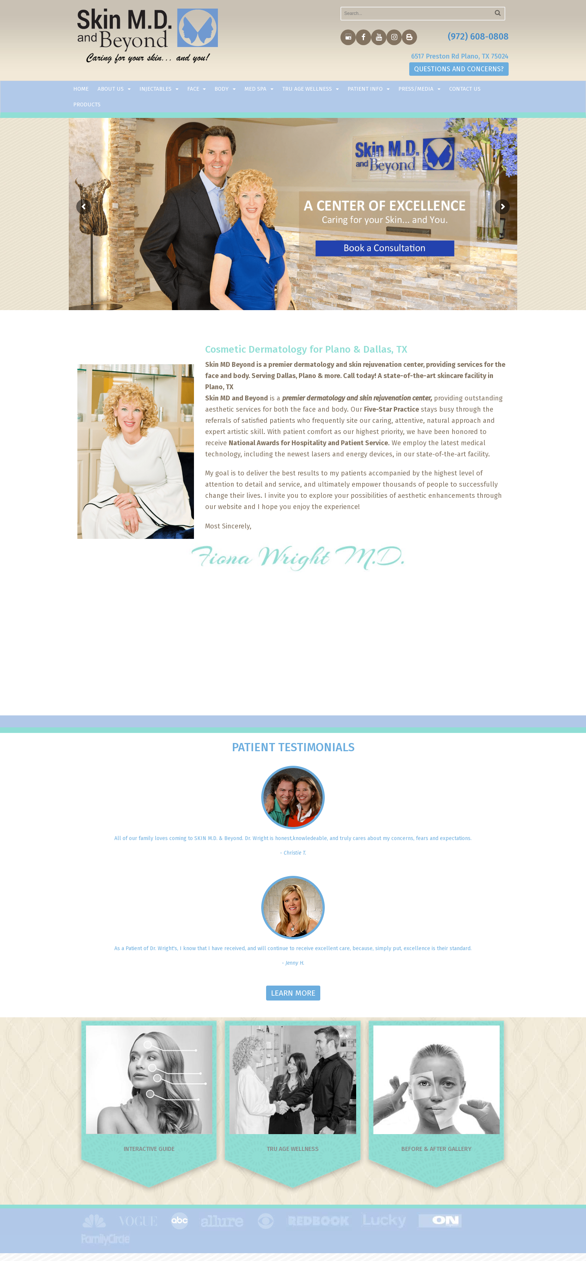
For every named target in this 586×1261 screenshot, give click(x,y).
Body (222, 88)
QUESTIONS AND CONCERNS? (459, 69)
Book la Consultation (383, 245)
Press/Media (416, 88)
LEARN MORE (293, 993)
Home (81, 88)
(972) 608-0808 (478, 36)
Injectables (155, 88)
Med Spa (255, 88)
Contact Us (465, 88)
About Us (111, 88)
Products (87, 104)
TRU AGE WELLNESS (307, 88)
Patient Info (365, 88)
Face (193, 88)
